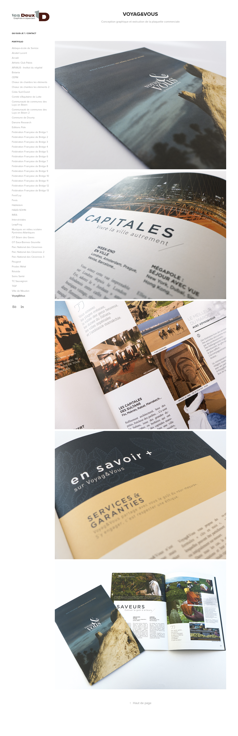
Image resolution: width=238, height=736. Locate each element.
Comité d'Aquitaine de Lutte (26, 96)
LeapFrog (17, 224)
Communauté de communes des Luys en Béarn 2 (29, 111)
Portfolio (17, 41)
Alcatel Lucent (19, 53)
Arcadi (15, 58)
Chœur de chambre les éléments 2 (30, 87)
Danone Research (21, 122)
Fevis (15, 200)
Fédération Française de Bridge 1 (29, 132)
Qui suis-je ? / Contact (24, 33)
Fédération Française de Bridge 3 (30, 142)
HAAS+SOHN (19, 210)
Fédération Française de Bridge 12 (30, 185)
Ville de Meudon (20, 291)
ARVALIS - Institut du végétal (27, 67)
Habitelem (17, 205)
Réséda (16, 271)
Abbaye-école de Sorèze (25, 48)
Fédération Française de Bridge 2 (30, 137)
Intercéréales (19, 219)
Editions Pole (19, 127)
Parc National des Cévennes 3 (28, 257)
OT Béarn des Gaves (23, 237)
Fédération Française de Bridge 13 (30, 190)
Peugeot (16, 261)
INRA (14, 215)
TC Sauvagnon (19, 281)
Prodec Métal (19, 266)
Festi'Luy (16, 195)
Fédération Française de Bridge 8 (30, 166)
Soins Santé (18, 276)
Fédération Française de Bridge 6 (30, 156)
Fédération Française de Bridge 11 (30, 180)
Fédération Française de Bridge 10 (30, 176)
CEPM (15, 77)
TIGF (14, 286)
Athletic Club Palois (22, 62)
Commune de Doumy (23, 117)
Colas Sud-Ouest (21, 92)
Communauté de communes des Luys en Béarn (29, 103)
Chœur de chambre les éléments (29, 82)
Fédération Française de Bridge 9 (30, 171)
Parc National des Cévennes (27, 247)
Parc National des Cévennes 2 (28, 252)
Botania (16, 72)
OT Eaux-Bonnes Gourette (26, 242)
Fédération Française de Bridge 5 (30, 151)
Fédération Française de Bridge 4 (30, 146)
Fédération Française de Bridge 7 (30, 161)
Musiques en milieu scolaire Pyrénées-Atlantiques (27, 231)
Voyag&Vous (18, 295)
